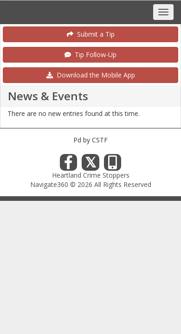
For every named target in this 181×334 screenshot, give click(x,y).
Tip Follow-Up (90, 54)
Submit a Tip (91, 34)
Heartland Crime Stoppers (90, 175)
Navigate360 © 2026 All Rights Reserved (90, 184)
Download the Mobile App (90, 75)
